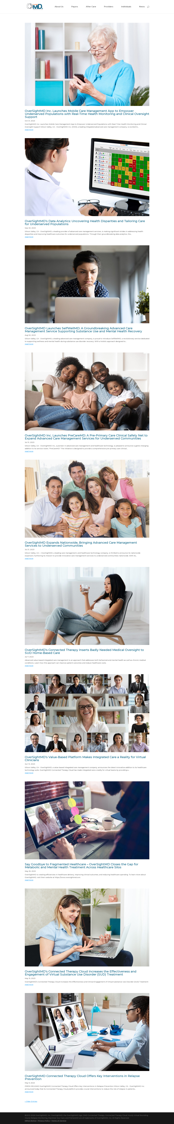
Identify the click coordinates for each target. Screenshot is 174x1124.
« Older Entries (31, 1101)
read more (29, 130)
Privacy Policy (44, 1121)
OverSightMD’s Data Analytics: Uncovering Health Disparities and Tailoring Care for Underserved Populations (85, 222)
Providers (108, 7)
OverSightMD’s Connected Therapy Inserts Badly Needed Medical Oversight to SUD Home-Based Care (84, 651)
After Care (91, 7)
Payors (74, 7)
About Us (59, 7)
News (142, 7)
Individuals (126, 7)
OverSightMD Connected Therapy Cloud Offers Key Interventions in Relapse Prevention (82, 1077)
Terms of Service (58, 1121)
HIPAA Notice (30, 1121)
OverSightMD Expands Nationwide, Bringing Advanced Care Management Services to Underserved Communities (81, 544)
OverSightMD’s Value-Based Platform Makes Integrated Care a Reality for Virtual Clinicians (85, 758)
